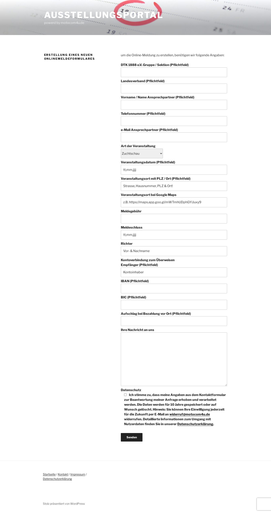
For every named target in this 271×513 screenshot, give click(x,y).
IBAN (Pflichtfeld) (174, 286)
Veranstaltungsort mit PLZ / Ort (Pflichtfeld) (174, 184)
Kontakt (63, 474)
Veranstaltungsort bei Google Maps (174, 200)
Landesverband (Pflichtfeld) (174, 86)
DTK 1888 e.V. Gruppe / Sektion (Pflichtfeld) (174, 70)
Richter (174, 249)
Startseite (49, 474)
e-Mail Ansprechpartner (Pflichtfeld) (174, 135)
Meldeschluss (174, 233)
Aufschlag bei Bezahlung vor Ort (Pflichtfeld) (174, 319)
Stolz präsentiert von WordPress (64, 503)
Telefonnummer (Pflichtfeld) (174, 119)
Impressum (77, 474)
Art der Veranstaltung (142, 149)
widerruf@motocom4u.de (189, 414)
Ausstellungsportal (103, 15)
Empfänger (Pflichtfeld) (174, 270)
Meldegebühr (174, 216)
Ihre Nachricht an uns (174, 357)
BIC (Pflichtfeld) (174, 302)
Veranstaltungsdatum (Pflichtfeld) (174, 167)
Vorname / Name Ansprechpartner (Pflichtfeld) (174, 102)
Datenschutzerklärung (195, 424)
